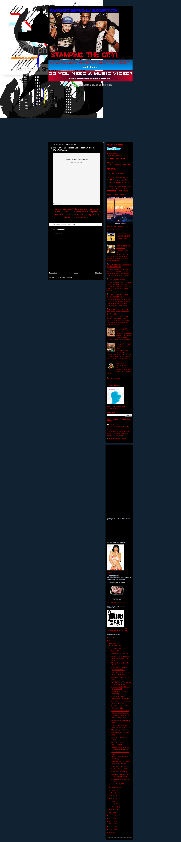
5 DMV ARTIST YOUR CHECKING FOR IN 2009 (123, 346)
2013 (111, 818)
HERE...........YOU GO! (123, 234)
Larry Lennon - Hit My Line (119, 653)
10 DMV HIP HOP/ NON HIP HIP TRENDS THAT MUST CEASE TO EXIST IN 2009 (118, 312)
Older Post (98, 273)
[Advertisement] (76, 254)
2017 (111, 640)
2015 (111, 813)
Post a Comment (57, 233)
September (115, 787)
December (114, 645)
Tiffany (111, 424)
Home (76, 273)
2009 (111, 829)
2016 (111, 643)
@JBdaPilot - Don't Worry (119, 772)
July (112, 793)
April (112, 801)
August (113, 790)
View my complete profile (117, 438)
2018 (111, 637)
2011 (111, 824)
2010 (111, 826)
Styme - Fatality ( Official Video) (121, 784)
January (114, 809)
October (114, 651)
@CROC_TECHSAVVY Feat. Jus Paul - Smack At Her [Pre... (120, 658)
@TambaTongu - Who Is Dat (120, 730)
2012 (111, 821)
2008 (111, 832)
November (114, 648)
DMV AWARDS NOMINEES (116, 280)
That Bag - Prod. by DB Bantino (121, 769)
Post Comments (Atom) (65, 277)
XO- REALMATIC (122, 329)
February (114, 807)
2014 (111, 815)
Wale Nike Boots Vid (113, 378)
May (112, 798)
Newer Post (53, 273)
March (113, 804)
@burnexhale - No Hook (118, 766)
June (113, 796)
